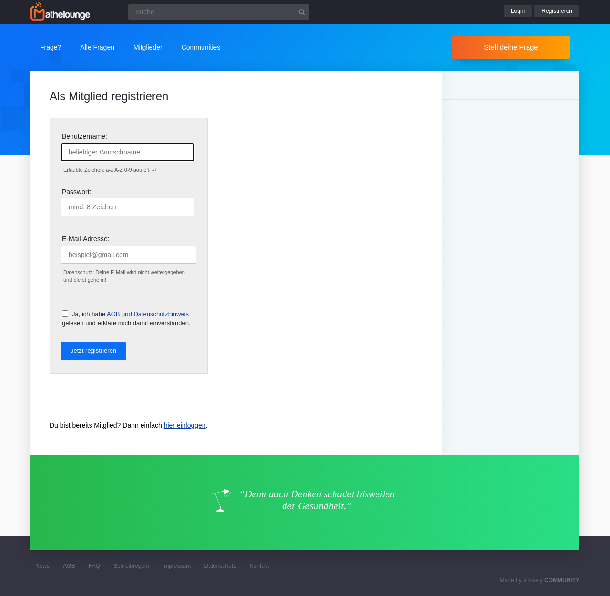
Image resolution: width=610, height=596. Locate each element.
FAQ (94, 566)
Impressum (177, 566)
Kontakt (259, 566)
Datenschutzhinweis (161, 314)
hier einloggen (185, 425)
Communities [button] (201, 47)
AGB (113, 314)
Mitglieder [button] (148, 47)
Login (518, 11)
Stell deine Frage (511, 47)
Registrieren (556, 11)
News (42, 566)
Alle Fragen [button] (97, 47)
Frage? (50, 47)
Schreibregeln (131, 566)
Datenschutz (220, 566)
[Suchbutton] (301, 12)
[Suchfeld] (218, 12)
